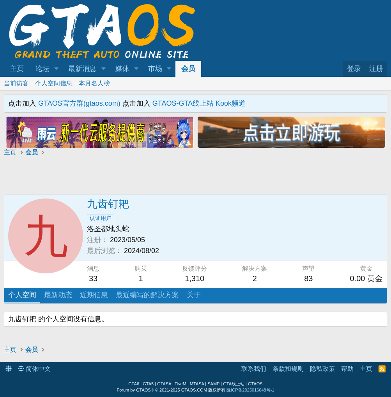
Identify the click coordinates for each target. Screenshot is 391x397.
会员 (188, 69)
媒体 (122, 69)
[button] (56, 69)
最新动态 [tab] (58, 295)
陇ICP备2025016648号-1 (250, 390)
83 (308, 278)
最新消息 (82, 69)
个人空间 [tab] (22, 295)
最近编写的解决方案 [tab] (147, 295)
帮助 (347, 368)
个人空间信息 (54, 83)
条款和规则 (288, 368)
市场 (155, 69)
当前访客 (16, 83)
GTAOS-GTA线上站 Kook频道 (199, 103)
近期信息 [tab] (94, 295)
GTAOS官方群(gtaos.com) (79, 103)
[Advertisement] (100, 176)
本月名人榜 (94, 83)
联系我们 (253, 368)
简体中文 (34, 368)
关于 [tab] (194, 295)
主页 (17, 69)
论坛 (42, 69)
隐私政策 (322, 368)
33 (93, 278)
